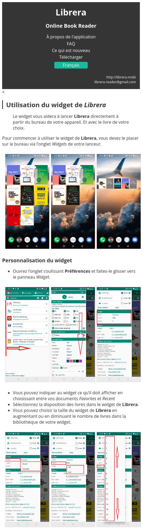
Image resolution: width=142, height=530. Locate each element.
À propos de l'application (70, 37)
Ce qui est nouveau (71, 50)
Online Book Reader (71, 25)
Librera (71, 12)
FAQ (71, 44)
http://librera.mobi (121, 77)
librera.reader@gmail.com (115, 81)
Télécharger (71, 57)
